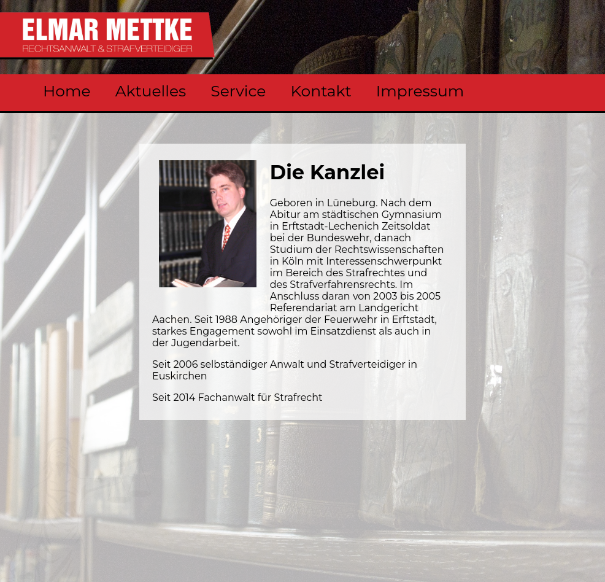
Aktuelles (151, 91)
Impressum (420, 91)
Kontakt (320, 91)
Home (67, 91)
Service (238, 91)
